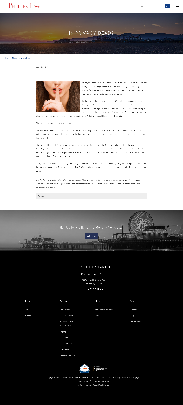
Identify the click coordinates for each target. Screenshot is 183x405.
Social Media (65, 309)
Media (97, 301)
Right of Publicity (67, 315)
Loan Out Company (67, 355)
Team (27, 301)
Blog (132, 315)
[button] (177, 6)
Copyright (64, 331)
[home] (24, 6)
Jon (26, 309)
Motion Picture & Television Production (68, 323)
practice (63, 301)
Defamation (64, 349)
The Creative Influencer (104, 309)
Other (132, 301)
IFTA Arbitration (66, 343)
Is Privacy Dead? (25, 58)
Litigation (64, 337)
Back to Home (135, 321)
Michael (28, 315)
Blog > (14, 58)
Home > (8, 58)
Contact (133, 309)
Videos (97, 315)
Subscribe (91, 235)
